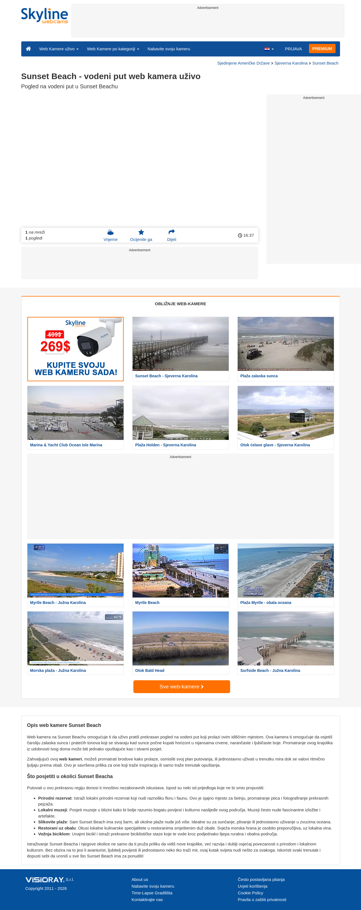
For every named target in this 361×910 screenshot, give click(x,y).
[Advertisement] (208, 24)
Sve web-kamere (182, 686)
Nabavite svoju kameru (169, 48)
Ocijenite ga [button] (141, 235)
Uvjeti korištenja (253, 886)
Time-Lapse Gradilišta (152, 892)
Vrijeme (110, 235)
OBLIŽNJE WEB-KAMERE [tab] (180, 303)
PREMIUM (322, 48)
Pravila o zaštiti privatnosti (262, 899)
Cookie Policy (250, 892)
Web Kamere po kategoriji (113, 48)
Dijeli (171, 235)
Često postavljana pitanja (261, 879)
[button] (269, 49)
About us (140, 879)
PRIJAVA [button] (293, 48)
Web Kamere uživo (59, 48)
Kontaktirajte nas (147, 899)
